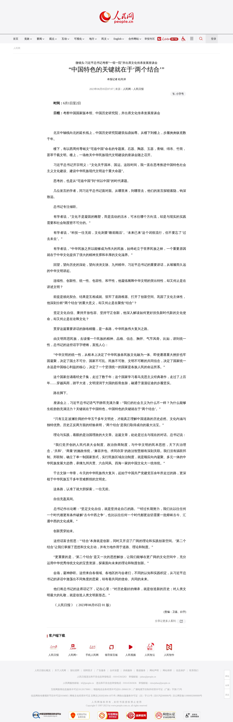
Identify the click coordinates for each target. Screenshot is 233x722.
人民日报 (53, 648)
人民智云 (149, 648)
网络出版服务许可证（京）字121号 (134, 695)
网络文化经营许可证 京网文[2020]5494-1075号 (93, 695)
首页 (15, 38)
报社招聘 (74, 670)
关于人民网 (60, 670)
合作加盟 (114, 670)
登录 (213, 38)
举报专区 (149, 38)
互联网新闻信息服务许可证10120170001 (71, 689)
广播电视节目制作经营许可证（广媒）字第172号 (157, 689)
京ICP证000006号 (162, 695)
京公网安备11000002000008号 (187, 695)
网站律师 (167, 670)
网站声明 (154, 670)
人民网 (16, 48)
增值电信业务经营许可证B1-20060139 (112, 689)
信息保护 (180, 670)
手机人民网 (92, 648)
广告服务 (101, 670)
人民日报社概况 (42, 670)
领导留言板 (111, 648)
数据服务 (140, 670)
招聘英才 (87, 670)
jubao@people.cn (148, 677)
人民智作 (169, 648)
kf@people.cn (87, 683)
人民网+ (72, 648)
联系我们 (193, 670)
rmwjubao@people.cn (160, 683)
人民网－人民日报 (133, 89)
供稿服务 (127, 670)
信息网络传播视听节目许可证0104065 (49, 695)
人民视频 (130, 648)
